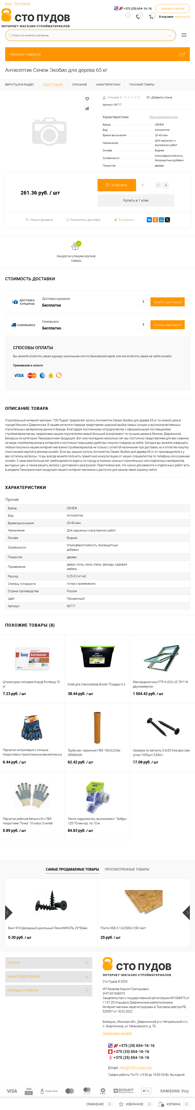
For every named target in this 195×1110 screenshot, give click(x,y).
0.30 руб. (19, 938)
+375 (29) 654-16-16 (136, 1045)
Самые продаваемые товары (72, 869)
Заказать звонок (172, 8)
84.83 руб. (97, 833)
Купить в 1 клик (135, 201)
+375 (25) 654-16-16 (131, 1057)
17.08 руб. (162, 765)
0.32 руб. (142, 938)
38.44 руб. (97, 697)
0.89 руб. (32, 833)
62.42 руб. (97, 765)
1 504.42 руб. (162, 697)
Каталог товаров (97, 54)
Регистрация (24, 3)
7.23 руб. (32, 697)
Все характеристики (164, 117)
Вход (8, 3)
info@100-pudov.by (135, 1068)
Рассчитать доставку (83, 220)
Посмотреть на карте (117, 1033)
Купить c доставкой (168, 302)
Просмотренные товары (127, 869)
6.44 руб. (32, 765)
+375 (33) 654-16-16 (131, 1051)
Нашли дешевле (38, 220)
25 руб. (80, 938)
